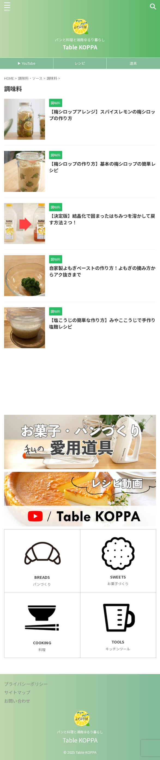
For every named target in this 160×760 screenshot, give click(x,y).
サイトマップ (17, 692)
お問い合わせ (17, 701)
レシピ (79, 63)
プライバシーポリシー (26, 684)
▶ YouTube (26, 63)
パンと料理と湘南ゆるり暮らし (80, 731)
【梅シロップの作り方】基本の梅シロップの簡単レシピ (102, 167)
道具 (133, 63)
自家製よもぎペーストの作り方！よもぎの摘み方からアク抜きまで (102, 271)
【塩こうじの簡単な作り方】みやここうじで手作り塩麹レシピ (102, 323)
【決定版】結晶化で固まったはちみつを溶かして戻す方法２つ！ (102, 219)
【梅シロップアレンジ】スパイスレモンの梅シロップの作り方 (102, 114)
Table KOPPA (80, 47)
